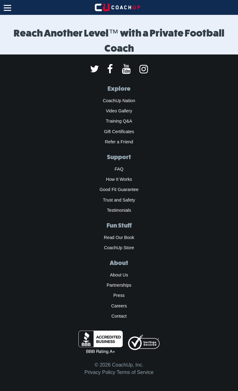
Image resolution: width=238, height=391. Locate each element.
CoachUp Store (119, 247)
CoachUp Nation (119, 100)
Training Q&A (119, 121)
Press (119, 295)
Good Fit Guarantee (119, 189)
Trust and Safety (119, 200)
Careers (119, 305)
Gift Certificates (119, 131)
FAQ (119, 169)
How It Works (119, 179)
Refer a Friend (119, 141)
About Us (119, 274)
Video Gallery (119, 110)
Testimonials (119, 210)
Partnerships (119, 285)
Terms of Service (135, 372)
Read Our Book (119, 237)
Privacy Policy (100, 372)
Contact (118, 316)
